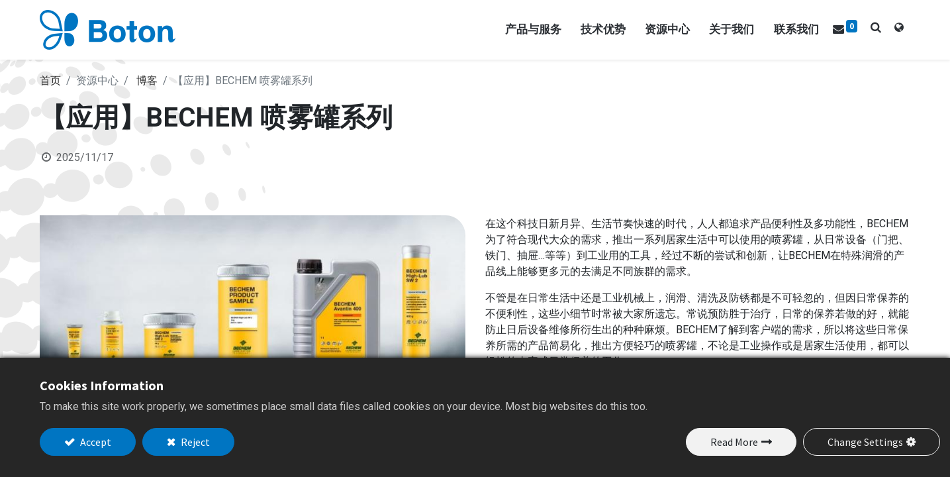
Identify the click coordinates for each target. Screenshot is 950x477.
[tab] (899, 30)
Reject (194, 442)
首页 (50, 80)
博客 (147, 80)
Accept (94, 442)
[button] (876, 27)
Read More (734, 442)
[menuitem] (796, 30)
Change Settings (865, 442)
